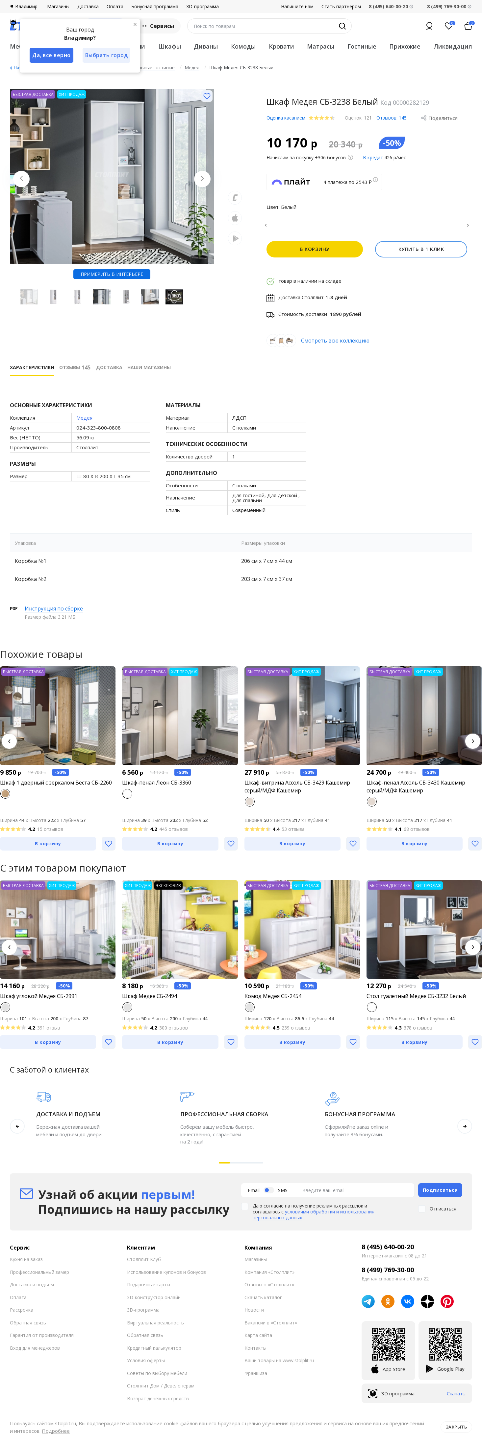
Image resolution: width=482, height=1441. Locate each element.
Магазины (58, 6)
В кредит (373, 157)
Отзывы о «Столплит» (269, 1288)
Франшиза (255, 1377)
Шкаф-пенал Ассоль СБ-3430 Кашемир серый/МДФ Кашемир (416, 790)
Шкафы (169, 46)
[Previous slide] (21, 179)
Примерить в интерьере (112, 274)
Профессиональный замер (39, 1276)
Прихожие (404, 46)
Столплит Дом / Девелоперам (160, 1389)
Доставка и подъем (32, 1288)
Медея (84, 421)
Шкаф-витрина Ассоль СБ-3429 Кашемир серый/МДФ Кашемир (297, 790)
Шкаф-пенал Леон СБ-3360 (156, 786)
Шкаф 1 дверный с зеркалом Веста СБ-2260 (56, 786)
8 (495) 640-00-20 (388, 1251)
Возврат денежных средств (158, 1402)
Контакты (255, 1352)
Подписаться (440, 1194)
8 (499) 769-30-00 (446, 6)
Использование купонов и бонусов (166, 1276)
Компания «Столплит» (269, 1276)
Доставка (88, 6)
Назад (20, 68)
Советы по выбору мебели (157, 1377)
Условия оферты (146, 1364)
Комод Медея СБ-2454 (272, 1000)
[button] (9, 745)
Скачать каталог (263, 1301)
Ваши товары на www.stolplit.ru (279, 1364)
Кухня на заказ (26, 1263)
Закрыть (456, 1427)
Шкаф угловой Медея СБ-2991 (38, 1000)
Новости (254, 1314)
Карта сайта (258, 1339)
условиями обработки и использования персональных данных (313, 1218)
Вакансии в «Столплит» (270, 1326)
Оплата (115, 6)
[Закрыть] (135, 24)
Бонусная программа (154, 6)
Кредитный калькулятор (154, 1352)
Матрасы (320, 46)
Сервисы (157, 26)
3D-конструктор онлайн (154, 1301)
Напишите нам (297, 6)
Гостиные (361, 46)
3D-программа (202, 6)
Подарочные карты (148, 1288)
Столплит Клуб (144, 1263)
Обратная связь (28, 1326)
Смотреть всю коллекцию (335, 344)
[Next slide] (202, 179)
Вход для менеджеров (35, 1352)
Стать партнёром (341, 6)
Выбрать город (106, 55)
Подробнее (56, 1431)
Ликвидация (453, 46)
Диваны (206, 46)
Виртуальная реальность (155, 1326)
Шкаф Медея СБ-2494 (149, 1000)
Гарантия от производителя (42, 1339)
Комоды (243, 46)
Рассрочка (21, 1314)
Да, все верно (51, 55)
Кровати (281, 46)
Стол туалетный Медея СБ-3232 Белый (416, 1000)
